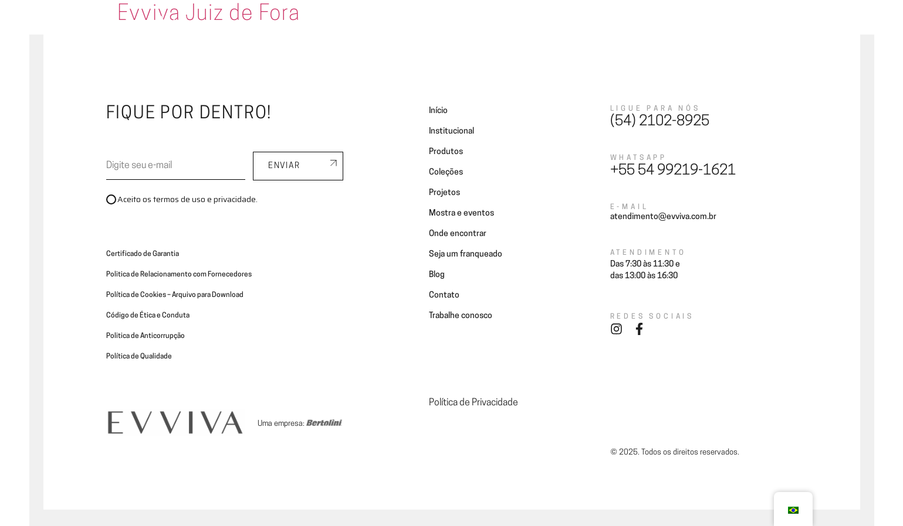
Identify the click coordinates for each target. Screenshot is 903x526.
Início (438, 111)
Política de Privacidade (473, 403)
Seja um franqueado (635, 25)
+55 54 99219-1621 (673, 171)
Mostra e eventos (461, 213)
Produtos (446, 152)
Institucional (451, 131)
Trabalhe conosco (460, 316)
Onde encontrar (553, 25)
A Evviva (338, 25)
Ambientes (390, 25)
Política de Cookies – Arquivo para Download (174, 295)
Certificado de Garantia (142, 254)
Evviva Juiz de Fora (208, 14)
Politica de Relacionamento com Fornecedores (179, 274)
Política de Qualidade (139, 356)
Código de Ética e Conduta (148, 315)
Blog (696, 25)
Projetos (492, 25)
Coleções (444, 25)
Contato (736, 25)
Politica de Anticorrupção (145, 336)
